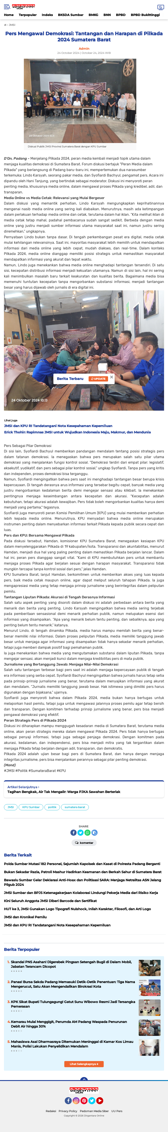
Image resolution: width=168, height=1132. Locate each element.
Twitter (93, 1102)
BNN (107, 15)
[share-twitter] (80, 833)
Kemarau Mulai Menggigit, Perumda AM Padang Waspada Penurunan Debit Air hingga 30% (69, 1024)
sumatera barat (75, 807)
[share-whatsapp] (87, 833)
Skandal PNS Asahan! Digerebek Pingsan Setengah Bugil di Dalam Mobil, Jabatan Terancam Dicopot (71, 964)
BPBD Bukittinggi (145, 15)
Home (9, 15)
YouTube (102, 1102)
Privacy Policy (68, 1111)
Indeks (47, 15)
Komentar (84, 842)
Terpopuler (28, 15)
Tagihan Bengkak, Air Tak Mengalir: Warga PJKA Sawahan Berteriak (63, 792)
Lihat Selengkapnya (84, 1064)
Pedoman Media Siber (94, 1111)
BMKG (93, 15)
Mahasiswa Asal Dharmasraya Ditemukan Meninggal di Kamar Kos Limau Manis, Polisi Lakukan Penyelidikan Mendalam (72, 1044)
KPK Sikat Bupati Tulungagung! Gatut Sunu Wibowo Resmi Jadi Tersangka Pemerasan (73, 1004)
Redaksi (51, 1111)
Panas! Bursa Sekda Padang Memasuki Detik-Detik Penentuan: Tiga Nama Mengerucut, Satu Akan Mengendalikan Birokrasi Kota (73, 984)
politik (52, 807)
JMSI (11, 807)
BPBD (121, 15)
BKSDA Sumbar (70, 15)
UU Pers (116, 1111)
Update (98, 378)
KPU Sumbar (31, 807)
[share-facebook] (73, 833)
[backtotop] (84, 1081)
